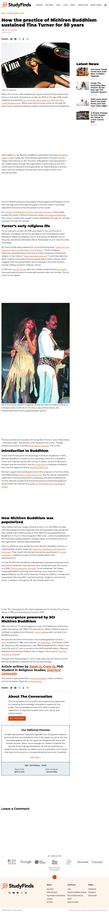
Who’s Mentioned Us (75, 895)
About (49, 885)
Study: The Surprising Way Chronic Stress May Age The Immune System (99, 87)
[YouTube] (14, 893)
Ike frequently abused (39, 446)
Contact (50, 899)
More (73, 5)
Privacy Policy (72, 910)
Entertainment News (15, 13)
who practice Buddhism (55, 215)
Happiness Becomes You (35, 256)
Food (58, 5)
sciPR (70, 899)
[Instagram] (10, 893)
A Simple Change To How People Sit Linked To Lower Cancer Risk (99, 117)
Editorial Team (52, 892)
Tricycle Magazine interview (23, 568)
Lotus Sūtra (40, 464)
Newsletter (83, 5)
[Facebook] (18, 893)
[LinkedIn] (26, 893)
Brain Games (96, 5)
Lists (65, 5)
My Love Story (44, 642)
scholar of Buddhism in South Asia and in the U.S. (28, 212)
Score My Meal (73, 902)
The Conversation (11, 30)
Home (3, 13)
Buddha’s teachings (39, 467)
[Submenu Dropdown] (75, 5)
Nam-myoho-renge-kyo (30, 475)
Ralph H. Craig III (42, 666)
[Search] (105, 5)
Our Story (50, 889)
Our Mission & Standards (56, 895)
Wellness (49, 5)
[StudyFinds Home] (16, 5)
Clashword (92, 889)
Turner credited (41, 632)
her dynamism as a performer (37, 100)
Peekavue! (92, 892)
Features (72, 885)
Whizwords (92, 895)
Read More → (35, 757)
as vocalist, (62, 269)
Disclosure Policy (81, 910)
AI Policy (50, 902)
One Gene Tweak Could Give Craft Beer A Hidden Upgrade (99, 72)
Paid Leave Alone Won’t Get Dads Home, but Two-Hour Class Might (99, 102)
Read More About (17, 718)
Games (90, 885)
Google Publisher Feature (77, 892)
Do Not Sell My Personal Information (97, 910)
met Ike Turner (19, 269)
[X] (22, 893)
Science (39, 5)
